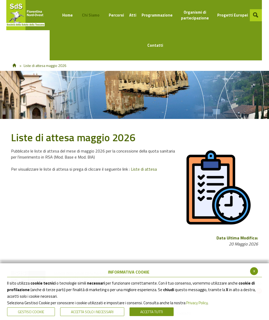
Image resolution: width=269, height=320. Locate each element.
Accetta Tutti (151, 311)
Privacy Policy (197, 303)
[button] (256, 15)
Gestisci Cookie (31, 311)
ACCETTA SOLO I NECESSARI (92, 311)
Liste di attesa (144, 169)
